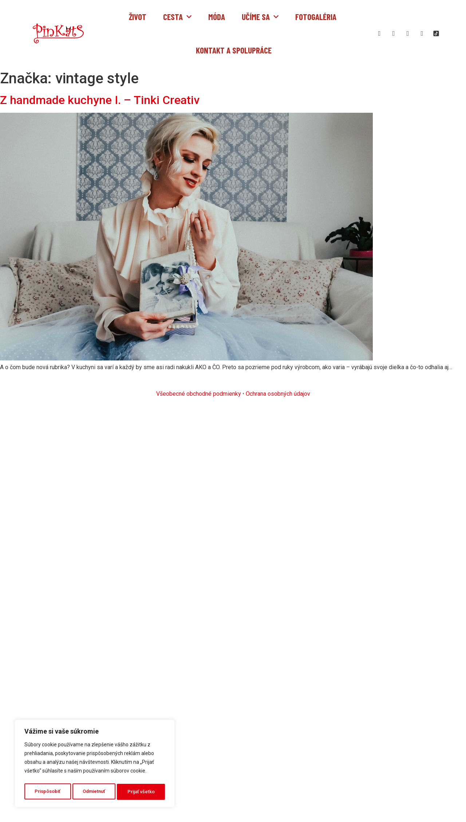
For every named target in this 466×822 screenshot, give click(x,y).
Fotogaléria (315, 17)
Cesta (177, 16)
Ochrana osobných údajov (278, 393)
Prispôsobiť (47, 792)
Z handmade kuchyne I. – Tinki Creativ (100, 100)
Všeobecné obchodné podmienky (198, 393)
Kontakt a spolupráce (234, 50)
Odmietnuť (94, 792)
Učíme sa (260, 16)
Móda (216, 17)
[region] (95, 764)
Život (137, 17)
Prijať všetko (141, 792)
